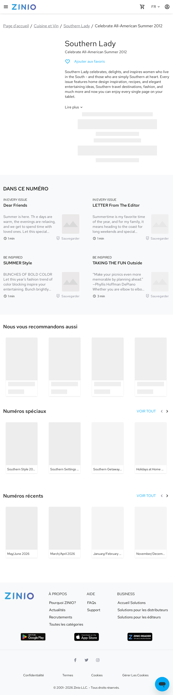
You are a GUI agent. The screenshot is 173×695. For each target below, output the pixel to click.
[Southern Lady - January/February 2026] (107, 532)
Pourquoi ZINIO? (62, 603)
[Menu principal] (6, 7)
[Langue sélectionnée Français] (156, 7)
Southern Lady (77, 25)
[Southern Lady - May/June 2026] (21, 532)
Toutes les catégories (66, 624)
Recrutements (60, 617)
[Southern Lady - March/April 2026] (64, 532)
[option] (21, 366)
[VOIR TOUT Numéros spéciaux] (146, 411)
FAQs (91, 603)
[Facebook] (75, 660)
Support (93, 610)
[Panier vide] (142, 7)
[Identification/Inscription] (167, 7)
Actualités (57, 610)
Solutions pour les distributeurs (143, 610)
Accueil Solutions (132, 603)
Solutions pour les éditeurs (139, 617)
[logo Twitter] (86, 660)
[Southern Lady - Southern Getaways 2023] (107, 447)
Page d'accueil (16, 25)
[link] (40, 326)
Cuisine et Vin (46, 25)
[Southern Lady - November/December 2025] (150, 532)
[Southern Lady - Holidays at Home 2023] (150, 447)
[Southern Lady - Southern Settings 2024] (64, 447)
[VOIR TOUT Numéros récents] (146, 496)
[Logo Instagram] (98, 660)
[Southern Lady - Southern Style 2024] (21, 447)
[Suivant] (167, 411)
